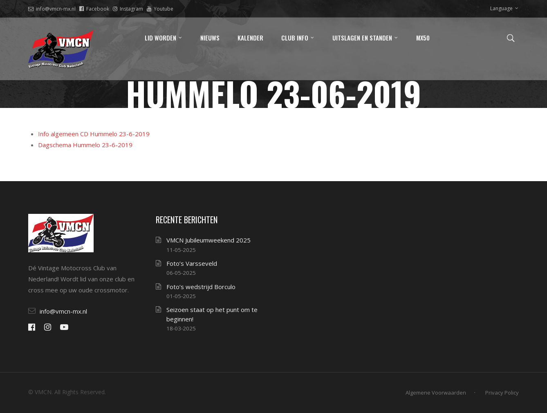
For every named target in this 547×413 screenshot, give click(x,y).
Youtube (160, 8)
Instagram (128, 8)
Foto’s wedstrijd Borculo (200, 287)
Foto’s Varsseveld (191, 263)
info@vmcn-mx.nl (52, 8)
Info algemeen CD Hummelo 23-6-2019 (94, 134)
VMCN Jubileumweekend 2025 (208, 240)
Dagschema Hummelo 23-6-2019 (85, 145)
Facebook (94, 8)
